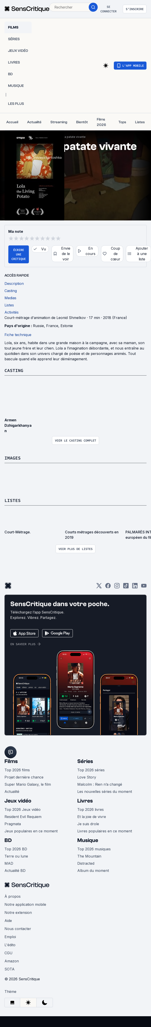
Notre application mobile (25, 904)
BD (8, 840)
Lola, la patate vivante (71, 137)
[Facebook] (108, 587)
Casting (13, 370)
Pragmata (12, 824)
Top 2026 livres (90, 809)
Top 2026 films (17, 770)
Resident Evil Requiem (22, 816)
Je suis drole (88, 824)
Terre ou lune (16, 856)
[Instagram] (117, 587)
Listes (12, 500)
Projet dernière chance (23, 777)
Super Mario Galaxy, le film (27, 784)
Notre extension (18, 912)
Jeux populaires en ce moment (31, 831)
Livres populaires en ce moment (104, 831)
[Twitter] (99, 587)
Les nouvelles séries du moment (104, 791)
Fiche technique (17, 334)
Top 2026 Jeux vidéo (22, 809)
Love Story (86, 777)
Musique (87, 840)
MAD (8, 863)
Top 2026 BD (15, 849)
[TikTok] (126, 587)
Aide (8, 920)
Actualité (11, 791)
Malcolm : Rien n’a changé (99, 784)
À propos (12, 896)
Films (11, 761)
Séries (85, 761)
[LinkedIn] (135, 587)
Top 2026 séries (91, 770)
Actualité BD (15, 870)
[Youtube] (144, 587)
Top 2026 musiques (94, 849)
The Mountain (89, 856)
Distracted (85, 863)
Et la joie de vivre (91, 816)
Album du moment (93, 870)
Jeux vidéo (17, 801)
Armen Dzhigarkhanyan (18, 425)
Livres (85, 801)
